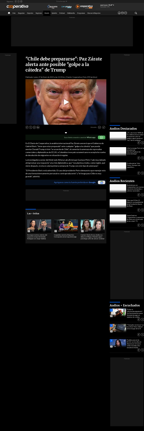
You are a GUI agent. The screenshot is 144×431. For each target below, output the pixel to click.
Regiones (39, 13)
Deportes (30, 13)
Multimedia (71, 13)
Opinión (54, 13)
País (14, 13)
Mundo (46, 13)
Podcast (62, 13)
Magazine (21, 13)
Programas (81, 13)
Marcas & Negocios (93, 13)
